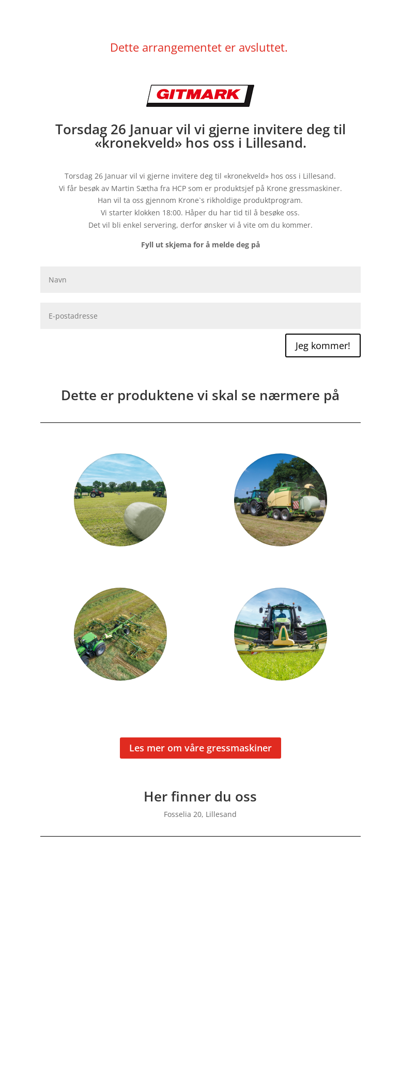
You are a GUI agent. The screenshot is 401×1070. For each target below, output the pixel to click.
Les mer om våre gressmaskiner (200, 748)
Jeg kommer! (323, 345)
